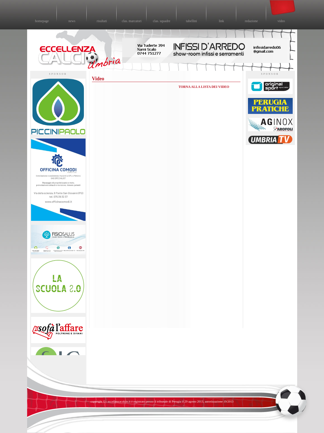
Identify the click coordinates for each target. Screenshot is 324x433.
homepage (42, 21)
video (281, 21)
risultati (102, 21)
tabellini (191, 21)
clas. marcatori (132, 21)
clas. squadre (161, 21)
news (71, 21)
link (221, 21)
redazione (251, 21)
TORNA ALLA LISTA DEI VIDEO (204, 87)
